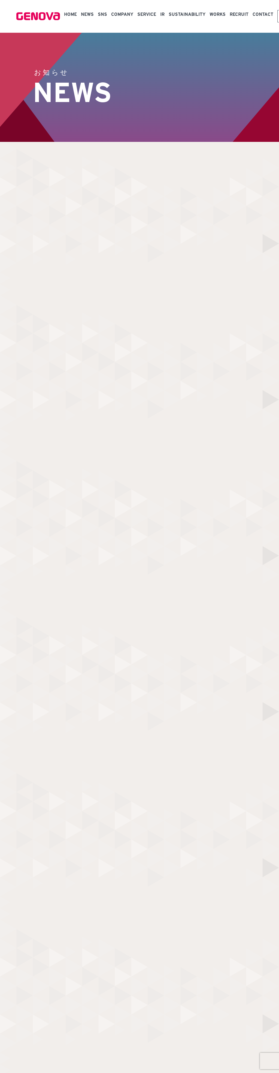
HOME (70, 14)
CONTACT (263, 14)
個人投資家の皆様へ (85, 1004)
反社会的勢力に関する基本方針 (145, 1029)
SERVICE (146, 14)
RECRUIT (239, 14)
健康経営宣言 (37, 1029)
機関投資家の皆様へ (85, 1013)
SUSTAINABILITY (187, 14)
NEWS (87, 14)
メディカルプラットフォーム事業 (96, 976)
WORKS (218, 14)
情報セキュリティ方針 (100, 1029)
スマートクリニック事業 (89, 985)
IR (162, 14)
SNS (102, 14)
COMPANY (122, 14)
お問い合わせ (127, 934)
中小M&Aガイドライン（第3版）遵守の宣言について (66, 1037)
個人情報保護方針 (65, 1029)
